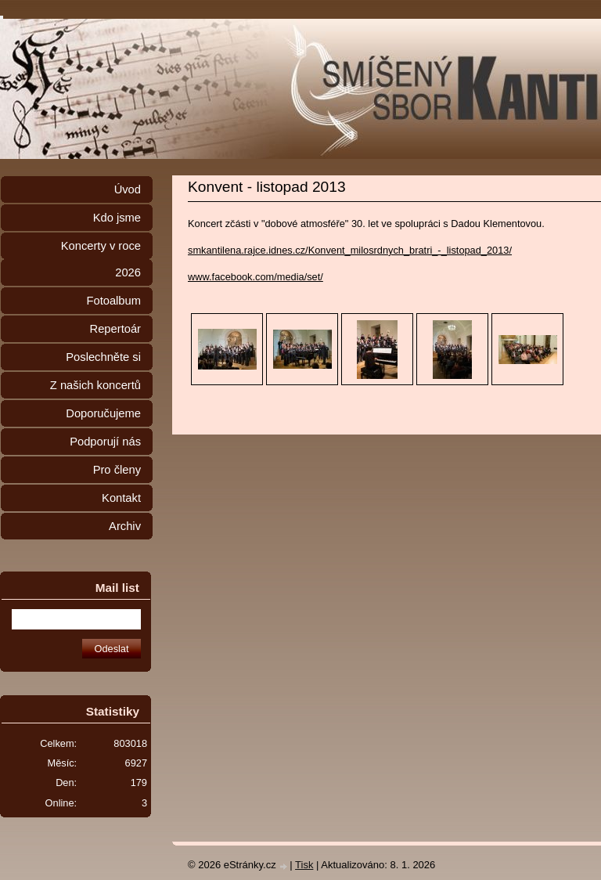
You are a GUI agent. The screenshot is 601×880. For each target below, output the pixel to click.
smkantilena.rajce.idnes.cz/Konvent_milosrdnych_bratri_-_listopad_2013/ (350, 250)
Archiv (125, 526)
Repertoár (115, 329)
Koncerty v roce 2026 (101, 259)
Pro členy (117, 469)
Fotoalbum (113, 300)
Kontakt (121, 498)
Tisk (304, 865)
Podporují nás (105, 441)
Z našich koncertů (95, 385)
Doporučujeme (103, 413)
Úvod (127, 189)
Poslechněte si (103, 357)
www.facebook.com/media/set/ (255, 277)
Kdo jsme (117, 217)
